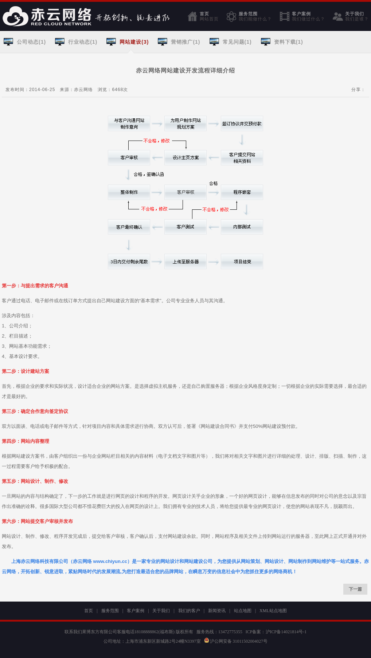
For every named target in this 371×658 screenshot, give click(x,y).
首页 (209, 16)
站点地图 (242, 610)
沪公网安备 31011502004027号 (236, 641)
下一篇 (355, 589)
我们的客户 (189, 610)
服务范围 (255, 16)
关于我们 (357, 16)
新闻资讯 (217, 610)
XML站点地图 (273, 610)
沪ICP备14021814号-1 (286, 631)
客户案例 (308, 16)
